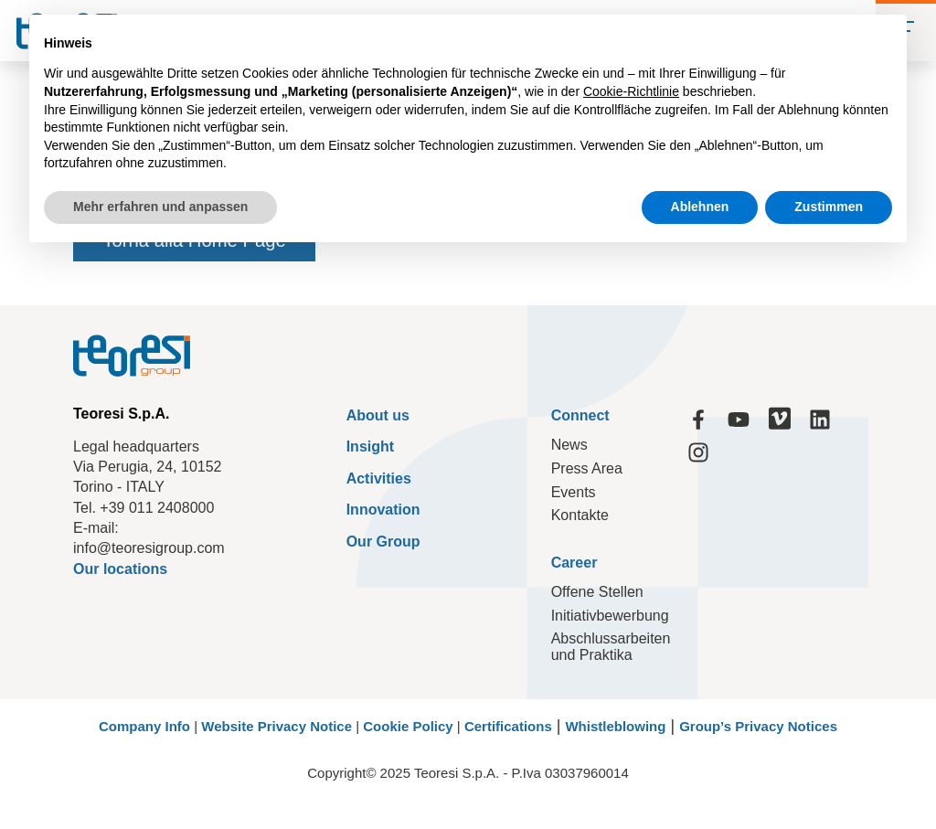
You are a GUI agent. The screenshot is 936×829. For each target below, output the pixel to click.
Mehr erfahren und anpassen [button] (160, 206)
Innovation (383, 509)
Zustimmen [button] (828, 206)
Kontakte (580, 515)
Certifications (508, 726)
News (569, 444)
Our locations (120, 569)
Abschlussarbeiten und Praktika (611, 647)
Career (574, 562)
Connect (580, 415)
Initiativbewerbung (610, 615)
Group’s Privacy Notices (758, 726)
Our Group (383, 541)
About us (378, 415)
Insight (370, 446)
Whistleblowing (615, 726)
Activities (378, 478)
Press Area (586, 468)
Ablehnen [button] (700, 206)
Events (573, 492)
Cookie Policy (407, 726)
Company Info (144, 726)
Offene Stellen (597, 592)
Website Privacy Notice (276, 726)
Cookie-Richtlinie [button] (631, 91)
